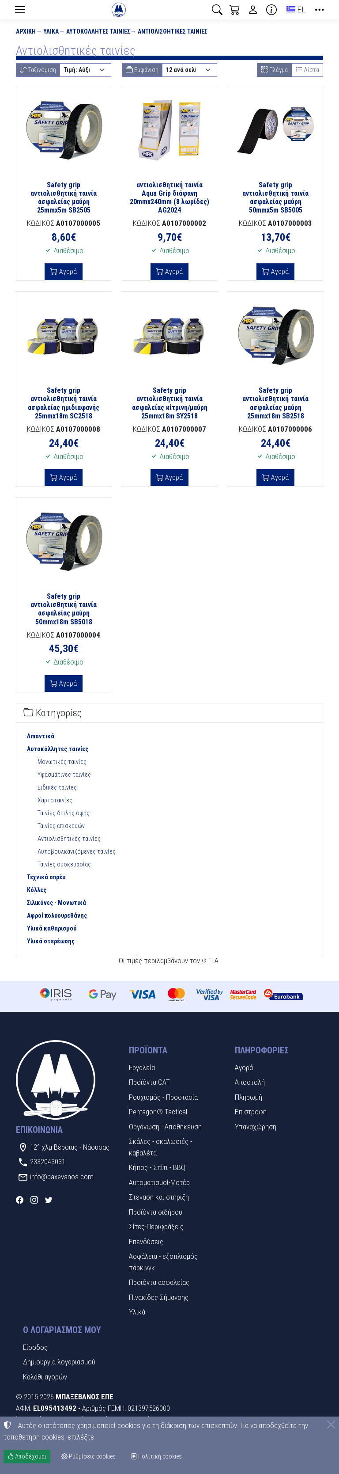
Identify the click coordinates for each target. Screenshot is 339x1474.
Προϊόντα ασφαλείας (159, 1282)
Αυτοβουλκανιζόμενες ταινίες (77, 851)
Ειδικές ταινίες (57, 787)
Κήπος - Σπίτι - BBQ (157, 1167)
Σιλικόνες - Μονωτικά (56, 902)
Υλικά (51, 31)
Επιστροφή (251, 1111)
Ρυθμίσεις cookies (88, 1456)
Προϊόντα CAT (149, 1082)
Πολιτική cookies (156, 1456)
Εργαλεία (142, 1067)
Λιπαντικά (40, 736)
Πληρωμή (248, 1097)
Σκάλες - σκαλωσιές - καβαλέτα (160, 1147)
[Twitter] (49, 1200)
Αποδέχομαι (27, 1456)
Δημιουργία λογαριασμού (59, 1361)
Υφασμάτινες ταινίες (64, 774)
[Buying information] (271, 9)
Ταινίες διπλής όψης (64, 813)
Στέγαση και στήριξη (159, 1197)
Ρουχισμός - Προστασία (163, 1097)
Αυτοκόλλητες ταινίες (98, 31)
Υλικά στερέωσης (51, 941)
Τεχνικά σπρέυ (46, 877)
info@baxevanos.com (62, 1176)
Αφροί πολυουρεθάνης (57, 915)
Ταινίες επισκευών (61, 825)
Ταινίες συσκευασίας (64, 864)
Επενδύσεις (146, 1241)
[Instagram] (34, 1200)
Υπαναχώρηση (255, 1126)
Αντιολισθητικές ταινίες (172, 31)
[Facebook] (19, 1200)
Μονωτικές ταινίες (62, 761)
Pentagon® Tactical (158, 1111)
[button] (217, 9)
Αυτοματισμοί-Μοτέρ (159, 1182)
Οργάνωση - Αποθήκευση (165, 1126)
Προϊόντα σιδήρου (155, 1212)
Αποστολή (250, 1082)
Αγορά (67, 271)
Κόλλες (36, 889)
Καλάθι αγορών (45, 1376)
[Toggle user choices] (253, 9)
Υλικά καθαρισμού (51, 928)
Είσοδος (35, 1347)
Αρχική (26, 31)
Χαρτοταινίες (55, 800)
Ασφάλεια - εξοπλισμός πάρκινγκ (163, 1262)
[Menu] (20, 9)
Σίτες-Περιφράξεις (156, 1226)
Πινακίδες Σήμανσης (158, 1297)
